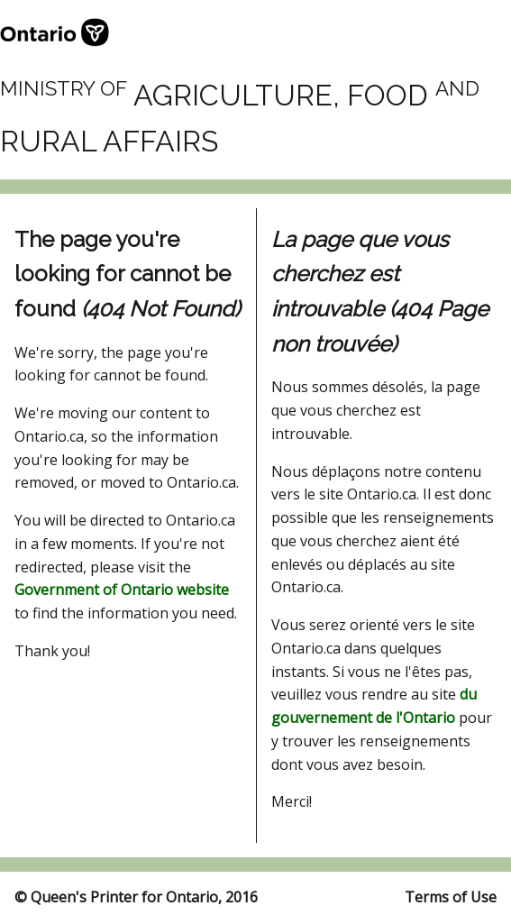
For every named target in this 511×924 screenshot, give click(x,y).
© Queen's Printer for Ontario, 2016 (136, 897)
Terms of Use (451, 897)
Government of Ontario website (121, 589)
